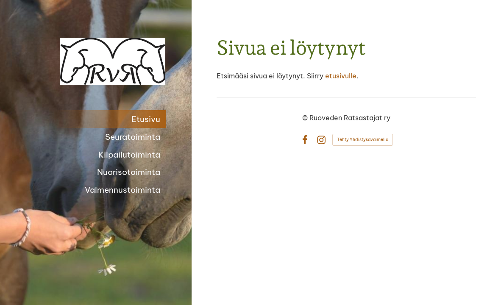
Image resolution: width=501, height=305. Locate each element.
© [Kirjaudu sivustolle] (305, 118)
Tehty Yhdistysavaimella (362, 139)
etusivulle (340, 76)
